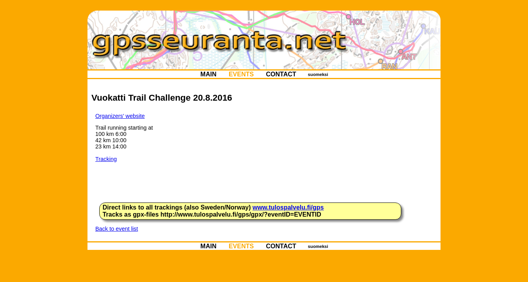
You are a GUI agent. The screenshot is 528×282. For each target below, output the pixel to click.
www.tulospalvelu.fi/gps (288, 207)
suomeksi (318, 74)
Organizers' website (120, 116)
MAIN (208, 74)
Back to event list (116, 229)
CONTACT (281, 74)
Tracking (106, 159)
